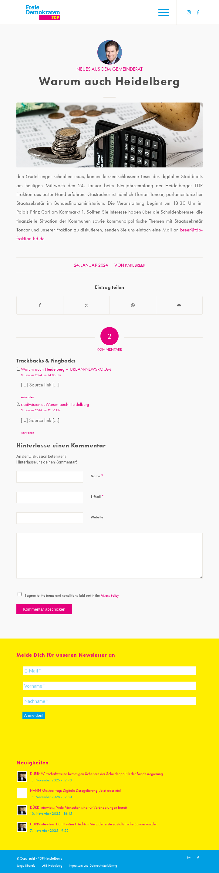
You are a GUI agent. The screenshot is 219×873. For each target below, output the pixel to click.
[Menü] (160, 12)
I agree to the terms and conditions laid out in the (72, 595)
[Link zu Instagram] (189, 12)
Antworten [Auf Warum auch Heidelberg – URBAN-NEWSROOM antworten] (27, 397)
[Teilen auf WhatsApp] (133, 305)
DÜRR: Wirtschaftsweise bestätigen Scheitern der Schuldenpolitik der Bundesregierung (96, 773)
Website (97, 517)
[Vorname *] (109, 685)
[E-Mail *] (109, 670)
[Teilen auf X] (86, 305)
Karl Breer (135, 265)
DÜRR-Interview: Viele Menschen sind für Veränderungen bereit (78, 807)
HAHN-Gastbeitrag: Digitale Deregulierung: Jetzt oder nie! (75, 790)
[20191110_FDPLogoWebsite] (90, 12)
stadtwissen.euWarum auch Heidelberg (55, 404)
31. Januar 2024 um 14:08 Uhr (41, 375)
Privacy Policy (110, 596)
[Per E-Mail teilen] (179, 305)
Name (97, 476)
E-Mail (97, 496)
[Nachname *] (109, 701)
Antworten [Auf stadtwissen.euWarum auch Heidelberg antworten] (27, 433)
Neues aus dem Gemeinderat (109, 69)
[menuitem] (160, 12)
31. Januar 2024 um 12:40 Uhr (41, 410)
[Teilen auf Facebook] (40, 305)
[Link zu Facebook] (198, 12)
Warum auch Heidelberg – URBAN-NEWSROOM (66, 369)
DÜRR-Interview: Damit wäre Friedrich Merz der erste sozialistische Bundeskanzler (93, 824)
